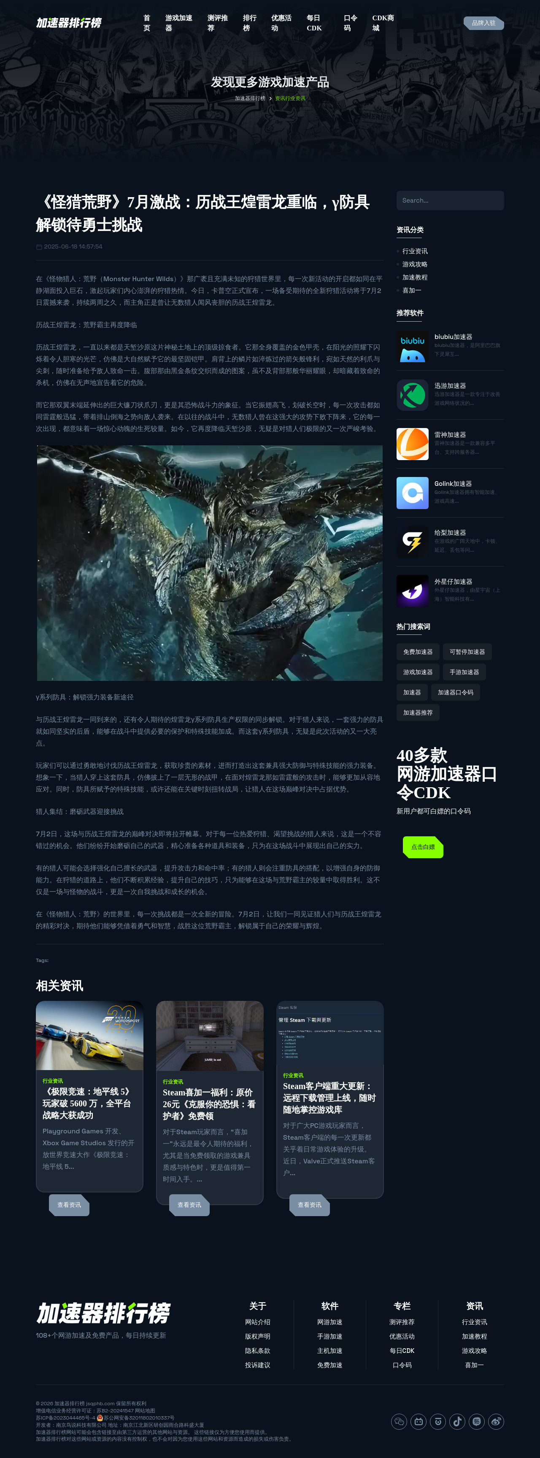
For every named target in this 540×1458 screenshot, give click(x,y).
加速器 (412, 692)
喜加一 (411, 290)
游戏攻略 (415, 264)
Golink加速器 (453, 484)
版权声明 (257, 1336)
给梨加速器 (450, 532)
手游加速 (330, 1336)
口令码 (350, 23)
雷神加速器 (450, 435)
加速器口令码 (455, 692)
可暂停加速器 (467, 652)
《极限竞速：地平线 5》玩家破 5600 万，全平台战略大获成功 (88, 1103)
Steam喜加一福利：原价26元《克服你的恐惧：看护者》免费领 (209, 1104)
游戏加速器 (178, 23)
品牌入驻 (484, 23)
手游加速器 (464, 672)
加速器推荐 (418, 712)
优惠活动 (281, 23)
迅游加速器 (450, 386)
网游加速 (330, 1322)
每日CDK (314, 23)
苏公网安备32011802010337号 (139, 1418)
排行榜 (249, 23)
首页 (146, 23)
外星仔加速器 (453, 581)
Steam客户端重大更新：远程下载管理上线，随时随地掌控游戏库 (329, 1097)
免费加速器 (418, 652)
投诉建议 (257, 1365)
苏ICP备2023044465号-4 (65, 1418)
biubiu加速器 (453, 337)
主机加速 (330, 1351)
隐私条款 (257, 1351)
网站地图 (145, 1410)
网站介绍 (257, 1322)
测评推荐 (218, 23)
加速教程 (415, 277)
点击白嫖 (423, 847)
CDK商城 (383, 23)
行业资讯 (53, 1081)
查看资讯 (69, 1205)
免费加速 (330, 1365)
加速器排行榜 (250, 98)
